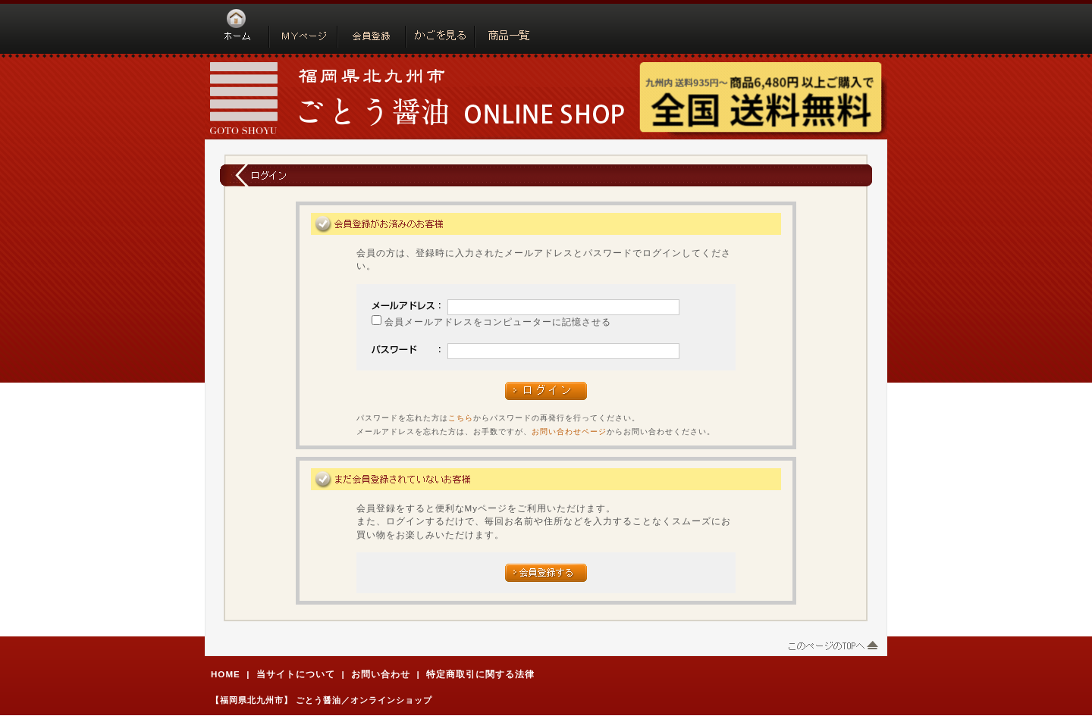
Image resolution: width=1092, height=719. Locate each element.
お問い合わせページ (569, 431)
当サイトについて (295, 674)
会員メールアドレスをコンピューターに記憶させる (497, 322)
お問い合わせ (380, 674)
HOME (225, 674)
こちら (460, 418)
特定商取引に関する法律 (480, 674)
